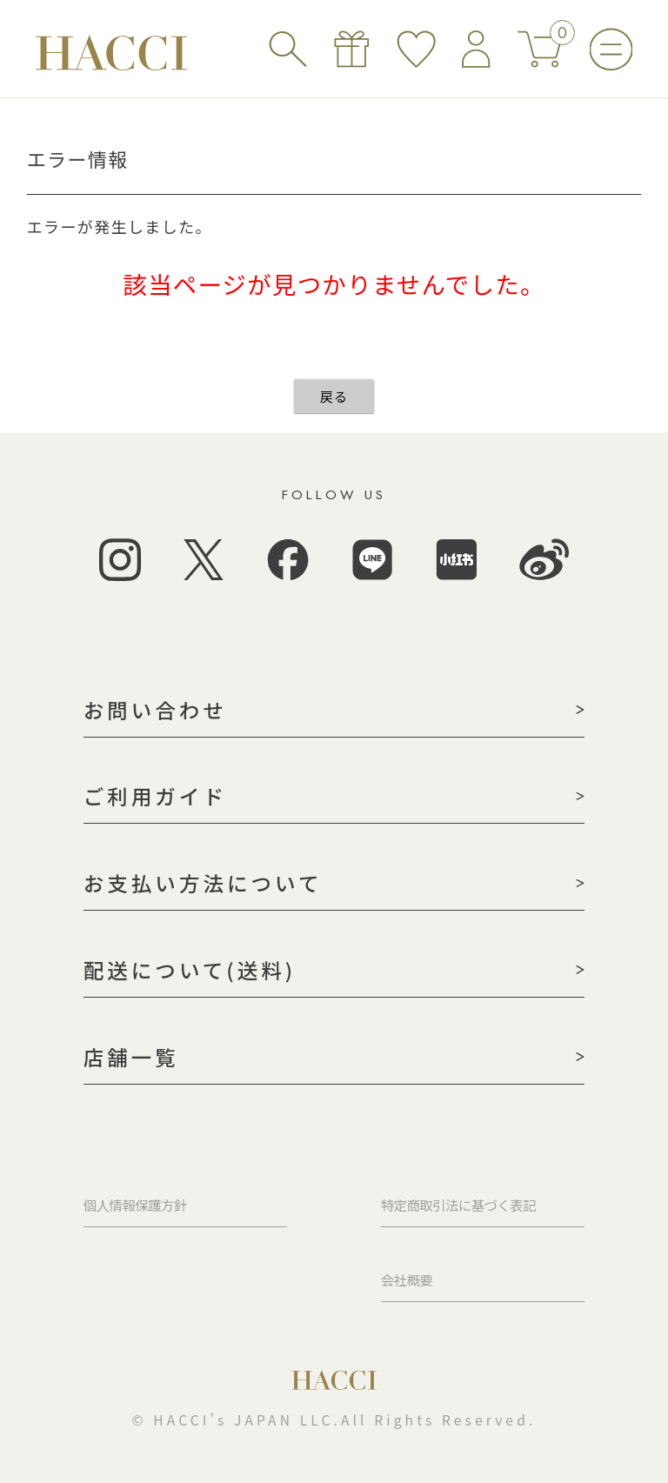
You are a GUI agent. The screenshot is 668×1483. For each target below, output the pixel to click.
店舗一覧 (131, 1057)
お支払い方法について (203, 883)
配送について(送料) (190, 970)
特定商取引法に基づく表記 (458, 1205)
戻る (334, 396)
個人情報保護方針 (135, 1205)
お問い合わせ (155, 710)
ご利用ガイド (155, 796)
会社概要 (406, 1280)
